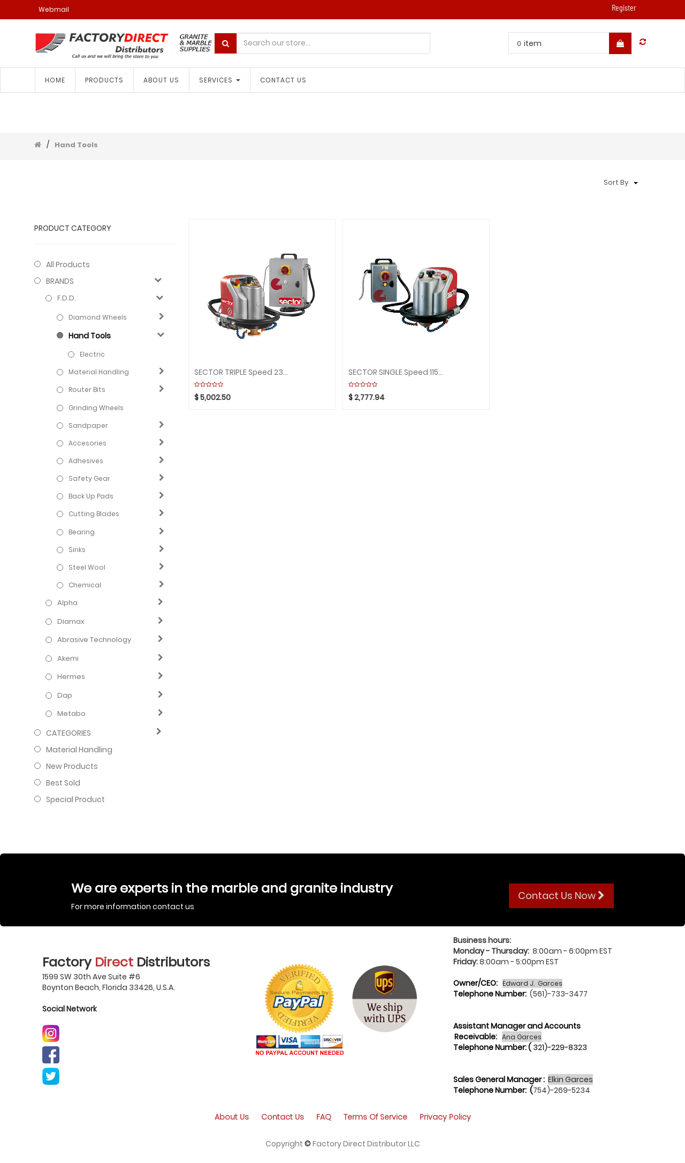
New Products (72, 766)
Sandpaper (88, 425)
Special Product (75, 799)
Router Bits (86, 389)
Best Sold (63, 782)
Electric (92, 354)
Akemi (68, 658)
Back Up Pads (90, 496)
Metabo (71, 714)
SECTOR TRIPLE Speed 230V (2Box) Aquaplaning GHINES (241, 372)
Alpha (67, 603)
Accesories (87, 443)
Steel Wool (86, 567)
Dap (64, 695)
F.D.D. (66, 298)
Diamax (71, 621)
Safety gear (89, 478)
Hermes (71, 677)
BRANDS (60, 281)
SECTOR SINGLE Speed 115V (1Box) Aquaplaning (395, 372)
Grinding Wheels (96, 407)
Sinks (77, 549)
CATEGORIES (68, 733)
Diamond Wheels (97, 317)
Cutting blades (93, 513)
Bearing (81, 532)
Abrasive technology (94, 640)
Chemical (84, 585)
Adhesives (85, 460)
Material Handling (98, 371)
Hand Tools (76, 145)
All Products (68, 264)
